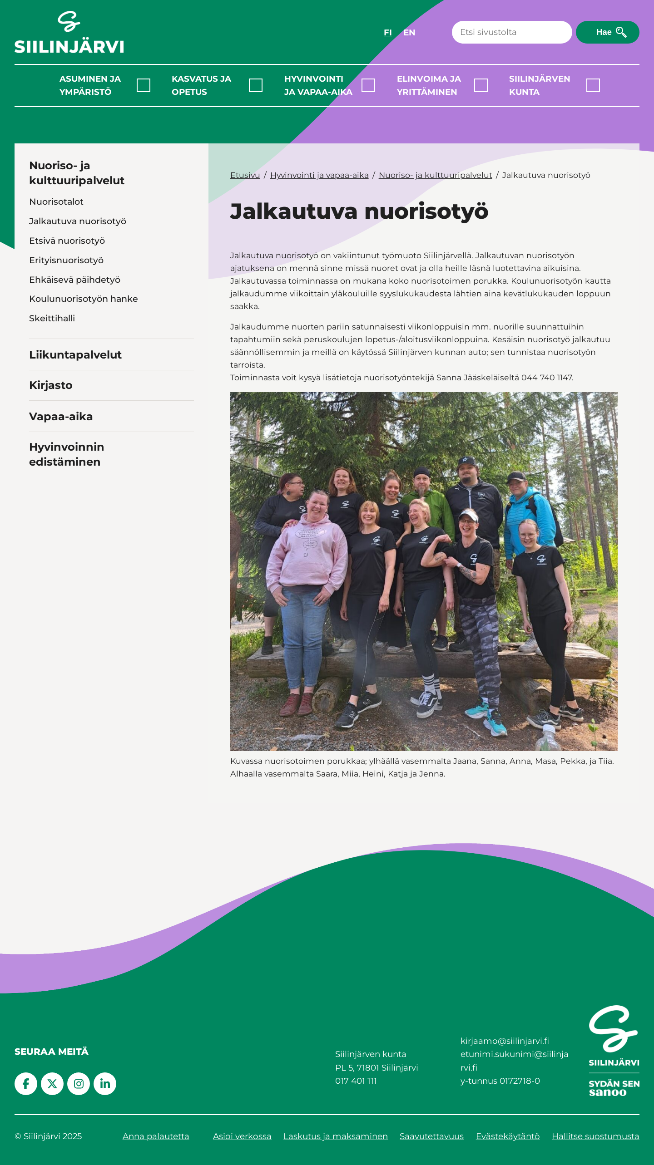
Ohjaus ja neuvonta (71, 357)
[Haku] (512, 32)
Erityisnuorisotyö (66, 260)
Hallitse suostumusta (595, 1136)
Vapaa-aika (61, 494)
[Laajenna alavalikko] (143, 85)
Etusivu (245, 175)
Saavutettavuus (432, 1136)
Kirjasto (51, 463)
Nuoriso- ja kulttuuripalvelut (76, 173)
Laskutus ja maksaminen (335, 1136)
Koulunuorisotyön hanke (83, 298)
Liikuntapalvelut (75, 433)
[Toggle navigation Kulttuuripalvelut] (186, 395)
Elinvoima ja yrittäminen (429, 85)
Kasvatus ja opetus (201, 85)
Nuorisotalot (56, 201)
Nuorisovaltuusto (67, 337)
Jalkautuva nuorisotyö (77, 221)
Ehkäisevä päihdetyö (74, 279)
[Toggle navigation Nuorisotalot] (186, 201)
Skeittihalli (52, 318)
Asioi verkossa (242, 1136)
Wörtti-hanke (58, 376)
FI (388, 32)
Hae (604, 32)
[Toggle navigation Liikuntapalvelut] (185, 432)
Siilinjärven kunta (539, 85)
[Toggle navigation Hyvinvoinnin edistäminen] (185, 539)
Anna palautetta (156, 1136)
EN (409, 32)
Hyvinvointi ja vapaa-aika (318, 85)
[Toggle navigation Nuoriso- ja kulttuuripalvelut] (185, 179)
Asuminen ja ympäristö (90, 85)
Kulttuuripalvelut (66, 396)
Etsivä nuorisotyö (67, 240)
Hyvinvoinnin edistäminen (66, 532)
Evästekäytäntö (508, 1136)
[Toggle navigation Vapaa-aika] (185, 493)
